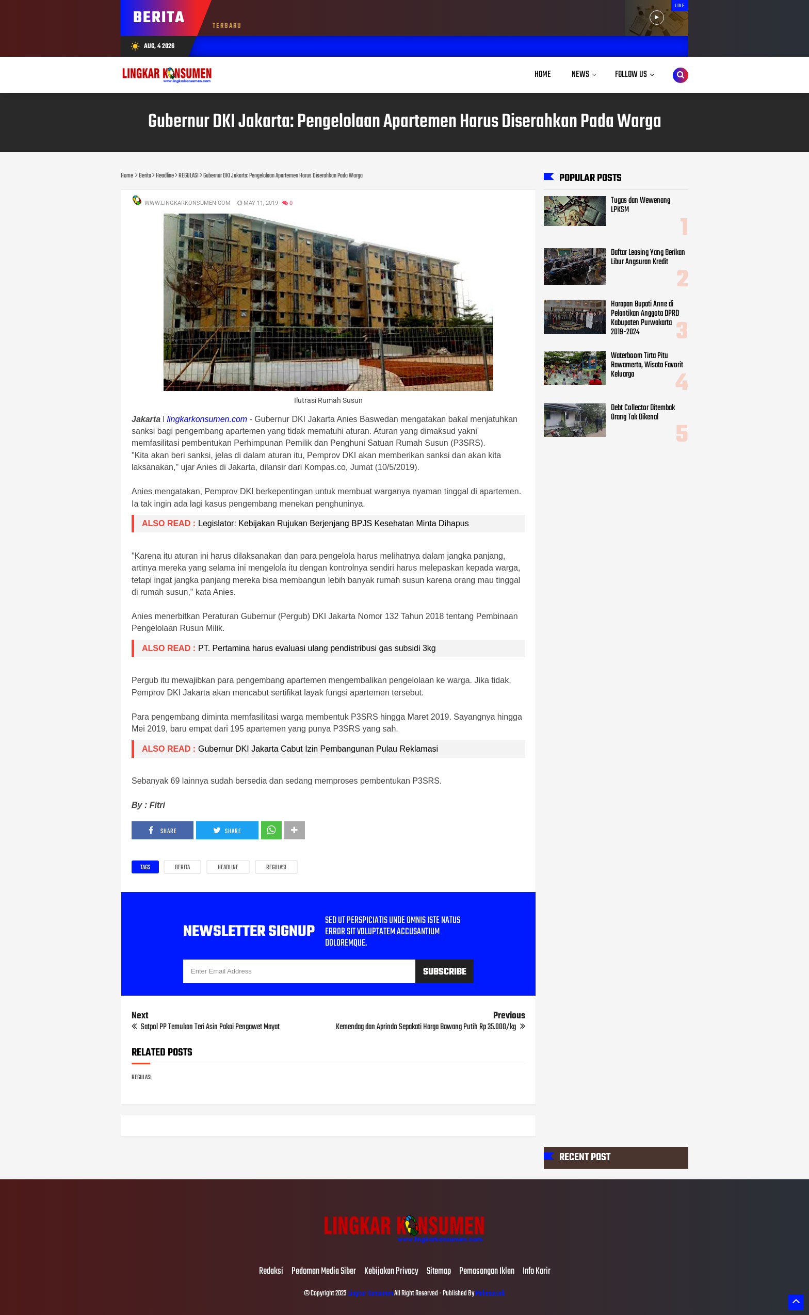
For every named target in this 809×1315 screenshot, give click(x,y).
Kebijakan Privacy (391, 1271)
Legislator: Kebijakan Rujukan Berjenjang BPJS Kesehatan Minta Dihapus (334, 523)
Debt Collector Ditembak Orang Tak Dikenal (643, 412)
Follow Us (631, 75)
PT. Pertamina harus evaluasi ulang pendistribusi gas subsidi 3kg (317, 648)
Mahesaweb (489, 1294)
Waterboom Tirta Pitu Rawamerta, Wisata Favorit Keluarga (647, 365)
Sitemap (439, 1271)
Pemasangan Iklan (486, 1271)
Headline (228, 868)
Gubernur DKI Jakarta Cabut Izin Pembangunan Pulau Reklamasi (318, 748)
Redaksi (271, 1271)
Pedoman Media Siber (324, 1271)
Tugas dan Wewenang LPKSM (640, 205)
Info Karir (537, 1271)
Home (543, 75)
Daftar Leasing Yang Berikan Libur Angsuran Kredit (648, 257)
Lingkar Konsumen (370, 1294)
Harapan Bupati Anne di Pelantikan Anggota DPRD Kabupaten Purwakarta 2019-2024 (645, 318)
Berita (182, 868)
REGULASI (276, 868)
